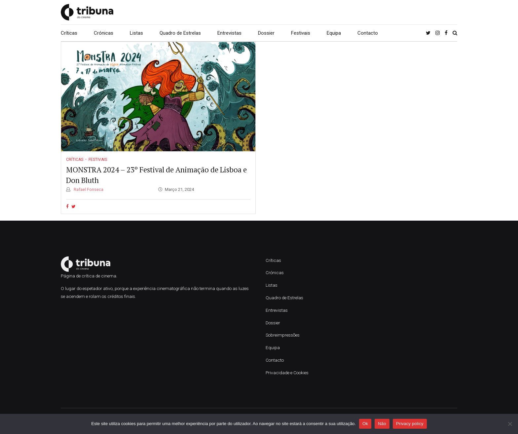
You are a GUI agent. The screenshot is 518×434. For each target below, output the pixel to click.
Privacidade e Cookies (287, 372)
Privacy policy (410, 423)
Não (382, 423)
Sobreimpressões (283, 335)
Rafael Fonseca (88, 189)
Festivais (300, 33)
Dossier (266, 33)
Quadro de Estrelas (180, 33)
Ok (365, 423)
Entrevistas (229, 33)
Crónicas (103, 33)
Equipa (334, 33)
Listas (136, 33)
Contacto (367, 33)
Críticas (69, 33)
